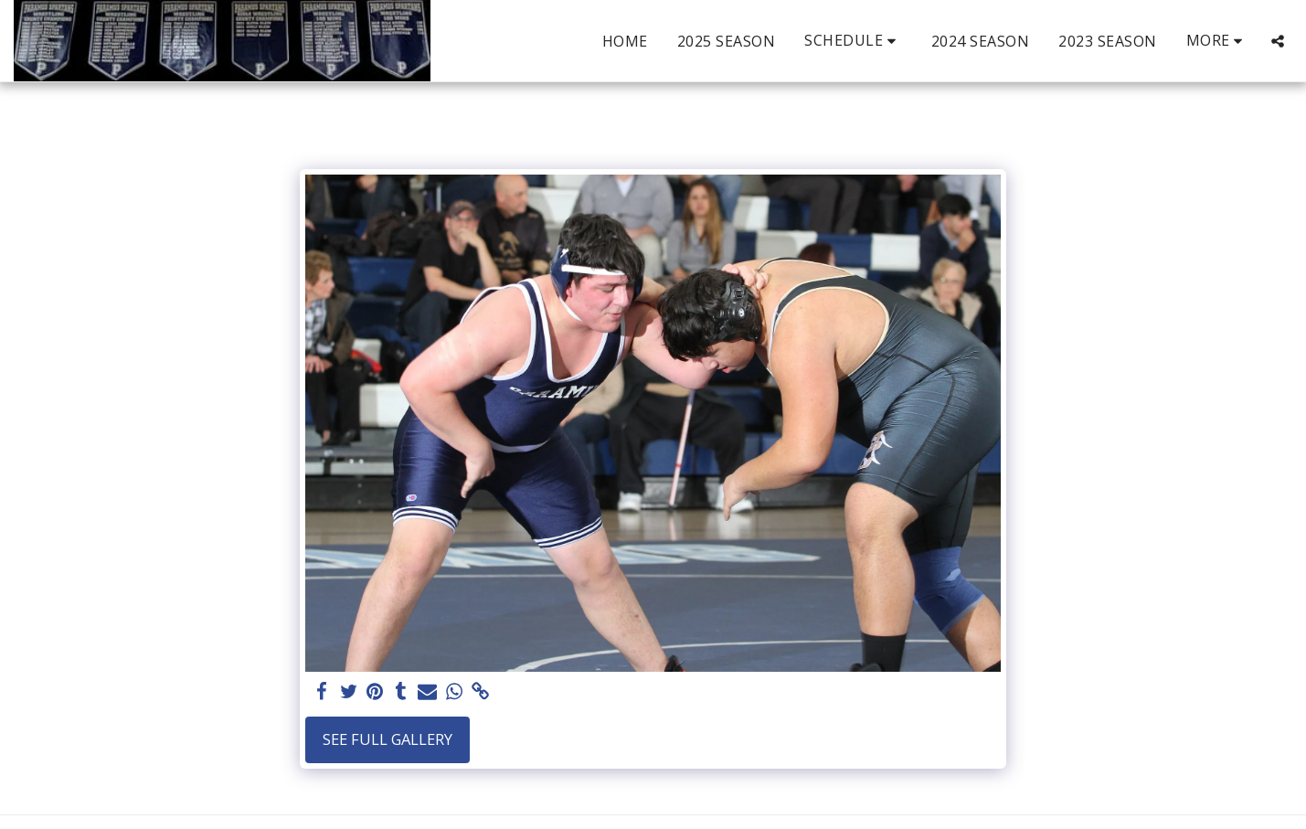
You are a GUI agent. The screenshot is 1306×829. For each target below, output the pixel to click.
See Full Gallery (387, 738)
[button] (853, 41)
